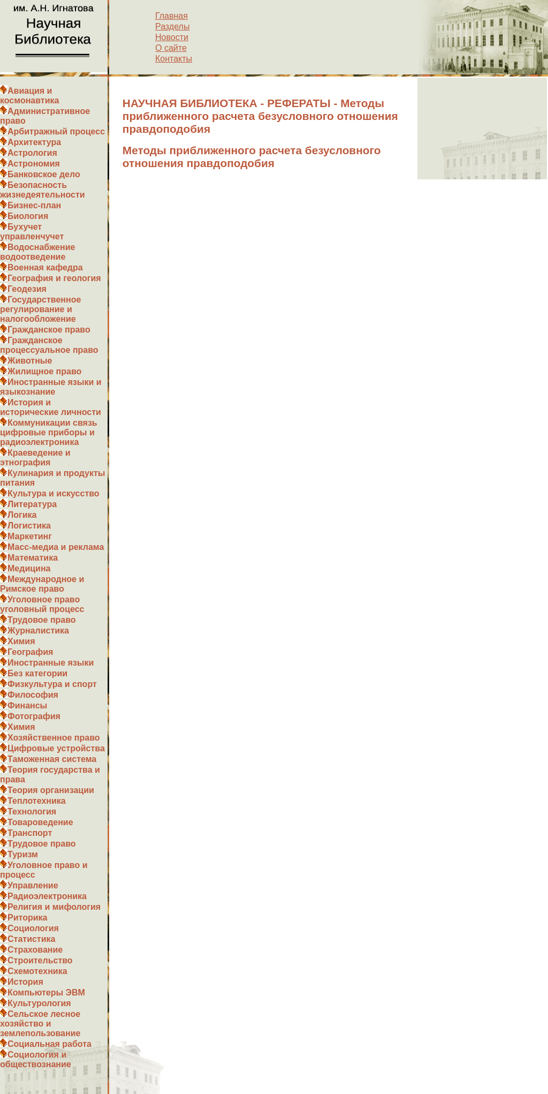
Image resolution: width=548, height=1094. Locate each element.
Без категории (37, 673)
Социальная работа (49, 1043)
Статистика (31, 939)
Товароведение (40, 822)
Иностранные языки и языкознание (51, 387)
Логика (21, 514)
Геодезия (27, 288)
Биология (27, 216)
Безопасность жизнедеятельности (42, 189)
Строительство (40, 960)
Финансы (27, 705)
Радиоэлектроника (47, 896)
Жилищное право (44, 371)
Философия (32, 694)
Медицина (28, 568)
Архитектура (34, 142)
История (25, 981)
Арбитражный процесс (56, 131)
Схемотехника (37, 971)
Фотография (33, 716)
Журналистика (38, 630)
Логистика (29, 525)
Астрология (32, 152)
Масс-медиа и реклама (55, 547)
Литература (32, 504)
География (30, 652)
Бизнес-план (34, 205)
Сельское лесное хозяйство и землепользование (40, 1023)
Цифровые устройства (56, 748)
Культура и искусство (53, 493)
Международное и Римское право (42, 584)
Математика (32, 557)
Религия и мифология (54, 906)
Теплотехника (36, 800)
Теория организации (50, 790)
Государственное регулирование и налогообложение (40, 309)
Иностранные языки (50, 662)
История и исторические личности (50, 407)
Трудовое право (41, 619)
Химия (21, 641)
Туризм (22, 854)
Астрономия (33, 163)
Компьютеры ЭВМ (46, 992)
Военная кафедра (45, 267)
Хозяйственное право (53, 737)
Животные (29, 360)
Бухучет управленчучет (32, 231)
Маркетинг (29, 536)
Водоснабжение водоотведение (37, 252)
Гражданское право (48, 329)
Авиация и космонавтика (29, 95)
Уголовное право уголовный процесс (42, 604)
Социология (33, 928)
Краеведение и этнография (35, 457)
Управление (32, 885)
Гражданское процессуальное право (49, 345)
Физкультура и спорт (52, 684)
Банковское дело (43, 174)
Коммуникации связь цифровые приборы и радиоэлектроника (48, 432)
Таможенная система (51, 759)
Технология (31, 811)
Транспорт (29, 833)
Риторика (27, 917)
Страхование (35, 949)
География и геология (54, 278)
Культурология (39, 1003)
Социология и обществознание (35, 1059)
